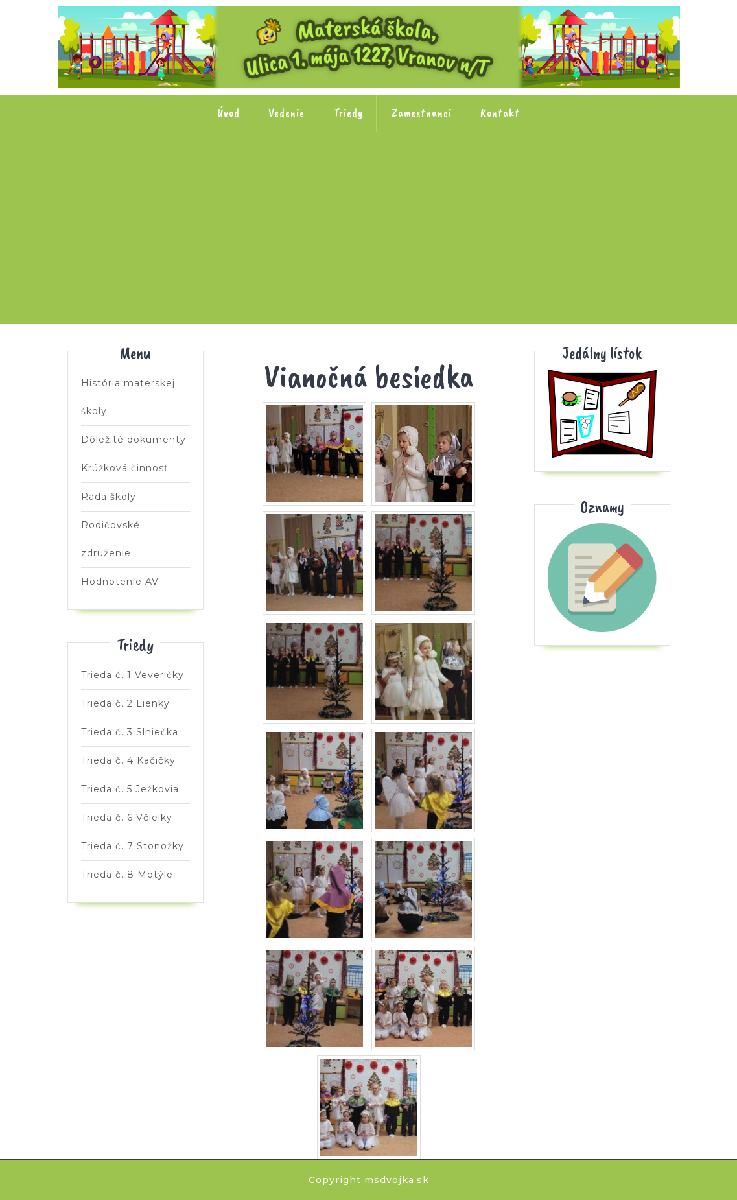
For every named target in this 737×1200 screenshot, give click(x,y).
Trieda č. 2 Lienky (199, 173)
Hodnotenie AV (120, 581)
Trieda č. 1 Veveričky (114, 173)
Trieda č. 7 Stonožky (623, 173)
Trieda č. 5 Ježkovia (453, 173)
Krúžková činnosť (125, 468)
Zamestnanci (422, 113)
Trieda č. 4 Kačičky (368, 173)
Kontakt (500, 113)
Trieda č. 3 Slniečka (283, 173)
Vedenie (286, 113)
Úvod (228, 113)
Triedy (348, 113)
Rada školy (108, 496)
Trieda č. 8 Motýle (368, 256)
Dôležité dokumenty (133, 439)
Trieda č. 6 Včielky (538, 173)
